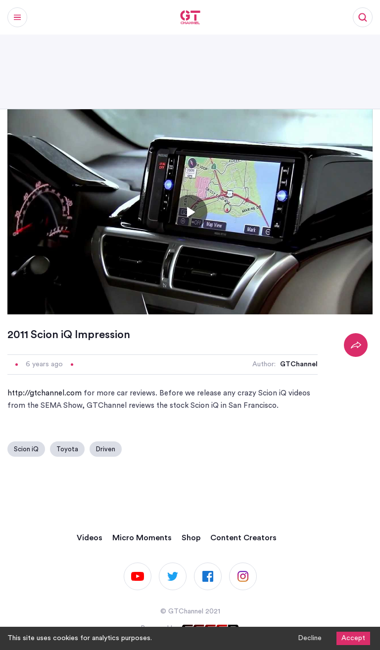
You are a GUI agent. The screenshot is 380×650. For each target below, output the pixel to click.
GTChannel (299, 364)
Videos (89, 538)
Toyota (67, 449)
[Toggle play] (190, 212)
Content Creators (243, 538)
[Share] (356, 345)
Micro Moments (142, 538)
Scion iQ (26, 449)
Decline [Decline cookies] (310, 638)
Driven (105, 449)
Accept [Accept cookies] (353, 638)
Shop (191, 538)
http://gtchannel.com (44, 393)
